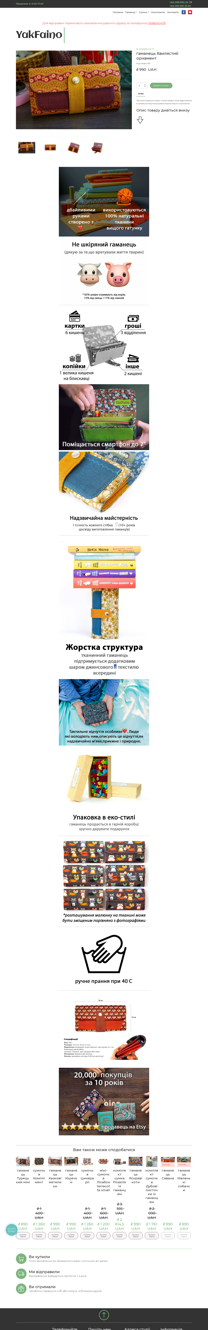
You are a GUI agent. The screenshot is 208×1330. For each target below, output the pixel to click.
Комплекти (158, 12)
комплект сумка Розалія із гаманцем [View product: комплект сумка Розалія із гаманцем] (119, 1182)
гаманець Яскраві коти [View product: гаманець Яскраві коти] (135, 1176)
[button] (184, 12)
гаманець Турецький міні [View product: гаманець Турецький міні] (23, 1176)
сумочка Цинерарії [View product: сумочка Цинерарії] (87, 1176)
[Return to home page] (33, 12)
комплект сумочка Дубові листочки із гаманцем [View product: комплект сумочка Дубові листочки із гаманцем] (151, 1186)
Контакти (173, 12)
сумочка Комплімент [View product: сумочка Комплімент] (39, 1176)
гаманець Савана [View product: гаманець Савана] (168, 1174)
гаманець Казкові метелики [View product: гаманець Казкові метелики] (55, 1178)
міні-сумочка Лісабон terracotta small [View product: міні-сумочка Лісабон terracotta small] (103, 1180)
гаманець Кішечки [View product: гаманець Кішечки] (71, 1176)
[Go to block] (104, 1315)
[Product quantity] (141, 85)
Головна (118, 12)
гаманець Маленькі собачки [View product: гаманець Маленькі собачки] (183, 1180)
